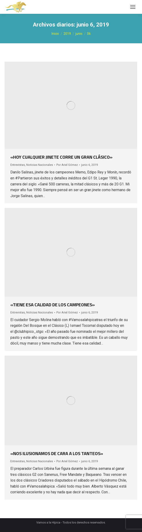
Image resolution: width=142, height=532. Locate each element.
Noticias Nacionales (39, 165)
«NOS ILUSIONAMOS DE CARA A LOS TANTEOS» (56, 453)
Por (67, 165)
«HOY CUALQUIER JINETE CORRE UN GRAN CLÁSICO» (61, 157)
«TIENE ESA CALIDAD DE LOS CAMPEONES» (52, 304)
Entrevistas (17, 165)
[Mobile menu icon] (132, 7)
